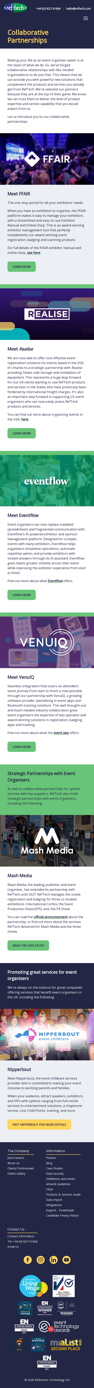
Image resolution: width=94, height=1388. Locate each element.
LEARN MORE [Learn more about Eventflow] (22, 595)
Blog (49, 1163)
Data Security (55, 1173)
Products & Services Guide (63, 1194)
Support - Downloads (60, 1210)
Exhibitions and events (60, 1179)
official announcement (51, 917)
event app (61, 733)
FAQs (49, 1189)
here (24, 419)
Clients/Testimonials (20, 1168)
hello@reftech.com (78, 8)
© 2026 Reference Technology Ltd (47, 1380)
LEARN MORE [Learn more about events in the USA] (22, 433)
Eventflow (55, 581)
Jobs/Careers (15, 1158)
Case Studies (54, 1168)
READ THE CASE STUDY (28, 945)
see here (33, 252)
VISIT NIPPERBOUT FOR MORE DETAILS (39, 1124)
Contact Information (20, 1236)
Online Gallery (16, 1173)
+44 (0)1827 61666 (48, 8)
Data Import (54, 1200)
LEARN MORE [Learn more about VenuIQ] (22, 747)
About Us (13, 1163)
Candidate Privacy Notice (62, 1215)
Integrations (54, 1205)
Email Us (13, 1247)
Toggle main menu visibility (85, 17)
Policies (51, 1158)
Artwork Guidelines (58, 1184)
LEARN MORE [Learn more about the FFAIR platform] (22, 267)
